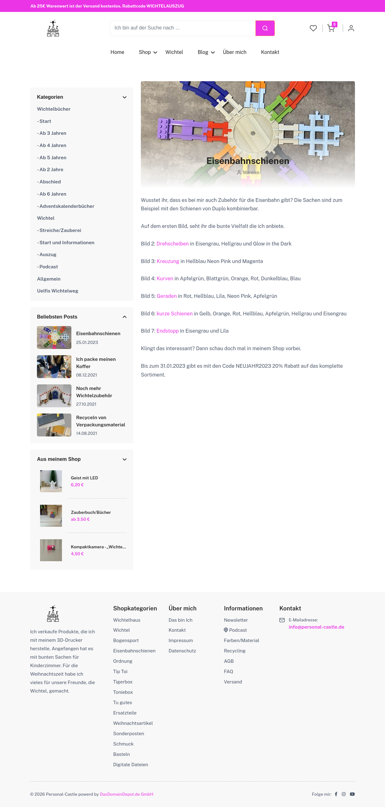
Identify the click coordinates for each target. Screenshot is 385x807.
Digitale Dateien (130, 764)
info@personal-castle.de (316, 627)
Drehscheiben (173, 244)
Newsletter (236, 620)
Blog (203, 52)
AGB (229, 661)
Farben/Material (241, 640)
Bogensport (126, 640)
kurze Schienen (174, 314)
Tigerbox (123, 681)
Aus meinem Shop (59, 459)
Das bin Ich (180, 620)
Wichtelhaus (127, 620)
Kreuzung (168, 261)
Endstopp (168, 331)
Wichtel (174, 52)
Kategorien (50, 97)
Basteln (121, 754)
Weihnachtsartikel (133, 723)
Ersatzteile (125, 712)
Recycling (234, 650)
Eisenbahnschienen (134, 650)
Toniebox (123, 692)
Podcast (235, 630)
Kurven (165, 279)
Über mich (235, 52)
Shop (145, 52)
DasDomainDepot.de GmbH (126, 794)
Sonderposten (128, 733)
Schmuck (123, 743)
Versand (233, 681)
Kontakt (270, 52)
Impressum (181, 640)
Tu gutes (122, 702)
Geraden (167, 296)
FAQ (228, 671)
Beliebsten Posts (57, 316)
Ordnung (123, 661)
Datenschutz (182, 650)
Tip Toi (120, 671)
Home (117, 52)
